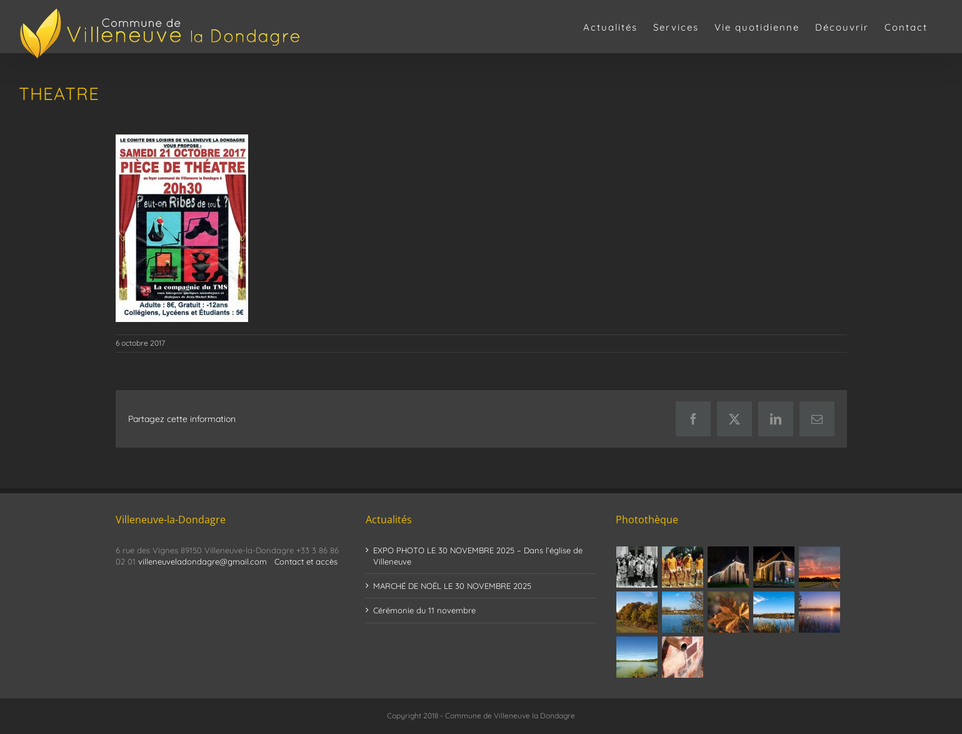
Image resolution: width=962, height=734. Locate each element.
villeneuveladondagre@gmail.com (202, 561)
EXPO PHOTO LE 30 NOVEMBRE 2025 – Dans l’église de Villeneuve (478, 555)
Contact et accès (306, 561)
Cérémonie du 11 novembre (424, 610)
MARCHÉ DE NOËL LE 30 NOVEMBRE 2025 (452, 586)
